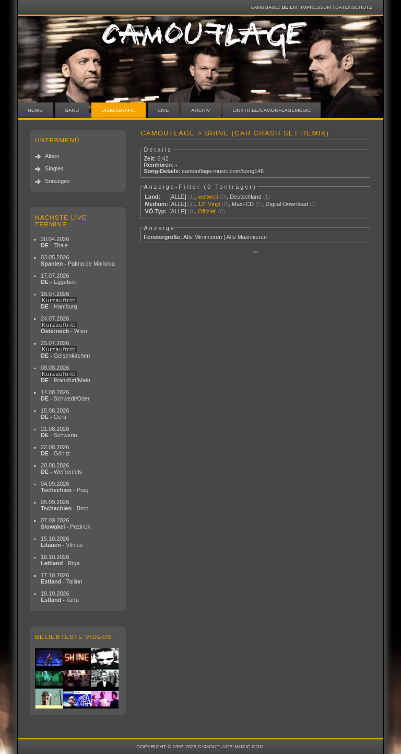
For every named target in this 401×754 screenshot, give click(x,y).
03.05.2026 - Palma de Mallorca (78, 260)
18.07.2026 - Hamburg (59, 300)
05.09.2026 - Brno (65, 505)
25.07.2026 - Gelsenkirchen (65, 349)
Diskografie (118, 110)
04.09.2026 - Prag (65, 487)
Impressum (316, 7)
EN (293, 7)
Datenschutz (353, 7)
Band (72, 110)
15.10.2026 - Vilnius (61, 541)
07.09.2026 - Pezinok (65, 523)
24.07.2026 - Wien (64, 324)
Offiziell (207, 211)
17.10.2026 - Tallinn (61, 578)
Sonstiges (57, 181)
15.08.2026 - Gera (55, 413)
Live (163, 110)
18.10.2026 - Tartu (60, 596)
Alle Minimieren (202, 237)
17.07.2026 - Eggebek (58, 278)
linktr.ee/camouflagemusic (272, 110)
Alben (52, 156)
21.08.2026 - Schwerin (59, 432)
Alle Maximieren (247, 237)
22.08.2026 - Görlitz (55, 450)
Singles (54, 168)
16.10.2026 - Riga (60, 560)
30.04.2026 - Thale (55, 242)
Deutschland (245, 196)
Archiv (200, 110)
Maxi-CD (243, 204)
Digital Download (287, 204)
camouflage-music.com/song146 (223, 171)
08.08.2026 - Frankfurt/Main (65, 373)
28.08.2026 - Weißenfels (61, 468)
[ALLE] (177, 196)
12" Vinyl (209, 204)
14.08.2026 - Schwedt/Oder (65, 395)
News (35, 110)
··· (255, 252)
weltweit (208, 196)
